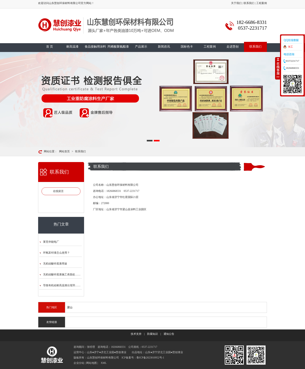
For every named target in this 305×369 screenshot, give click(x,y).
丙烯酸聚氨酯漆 (118, 46)
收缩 (277, 68)
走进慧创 (232, 46)
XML (104, 363)
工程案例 (261, 3)
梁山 (69, 307)
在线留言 (58, 191)
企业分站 (79, 363)
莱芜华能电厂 (51, 241)
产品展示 (141, 46)
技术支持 (136, 334)
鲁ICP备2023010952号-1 (150, 357)
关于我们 (236, 3)
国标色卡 (187, 46)
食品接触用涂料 (95, 46)
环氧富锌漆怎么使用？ (56, 252)
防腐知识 (152, 334)
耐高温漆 (72, 46)
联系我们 (249, 3)
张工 (290, 46)
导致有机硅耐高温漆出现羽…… (61, 285)
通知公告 (169, 334)
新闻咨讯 (164, 46)
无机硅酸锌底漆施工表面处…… (61, 274)
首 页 (49, 46)
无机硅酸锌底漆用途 (55, 263)
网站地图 (91, 363)
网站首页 (64, 151)
